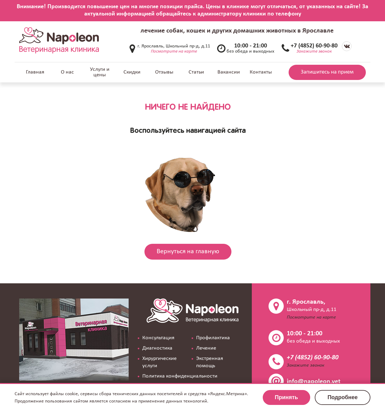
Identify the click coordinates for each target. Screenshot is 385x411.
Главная (35, 72)
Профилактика (213, 338)
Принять (286, 397)
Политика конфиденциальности (179, 376)
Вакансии (228, 72)
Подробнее (343, 397)
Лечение (206, 348)
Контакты (261, 72)
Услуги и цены (99, 72)
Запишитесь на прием (327, 72)
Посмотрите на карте (174, 51)
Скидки (131, 72)
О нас (67, 72)
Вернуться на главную (188, 251)
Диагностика (157, 348)
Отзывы (164, 72)
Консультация (158, 338)
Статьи (196, 72)
